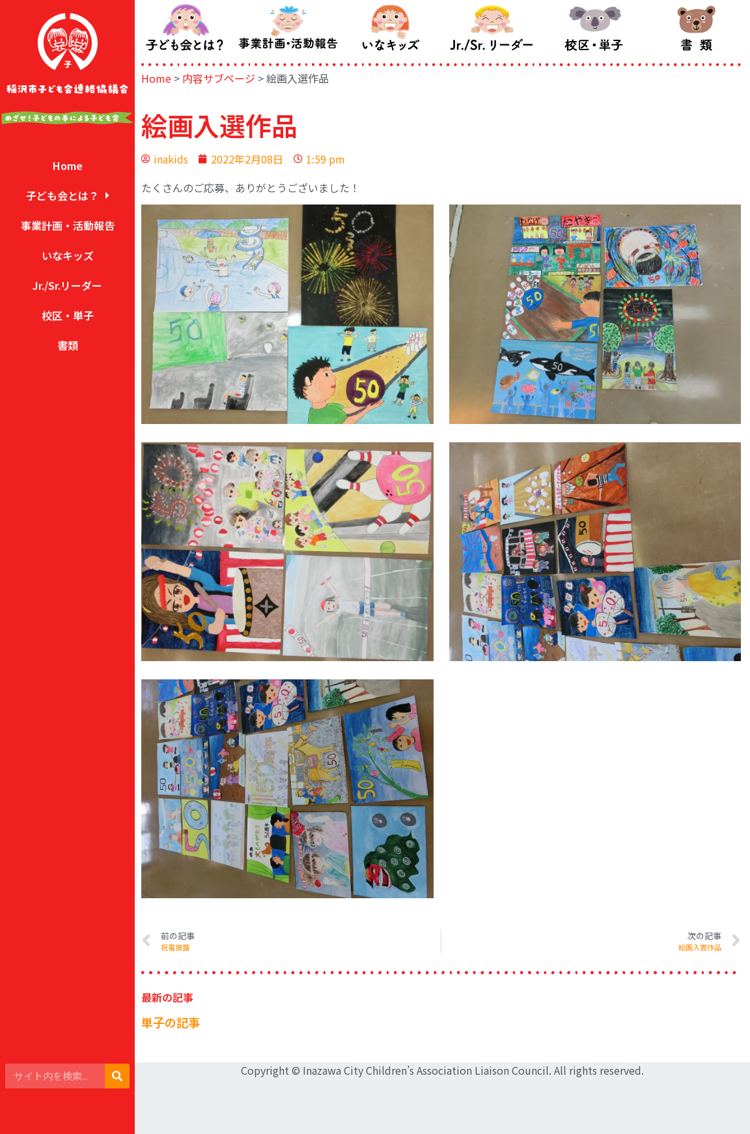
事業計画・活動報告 (68, 225)
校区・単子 (68, 315)
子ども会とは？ (67, 195)
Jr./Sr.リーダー (67, 285)
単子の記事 (170, 1022)
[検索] (117, 1076)
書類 (67, 345)
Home (68, 165)
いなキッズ (68, 255)
